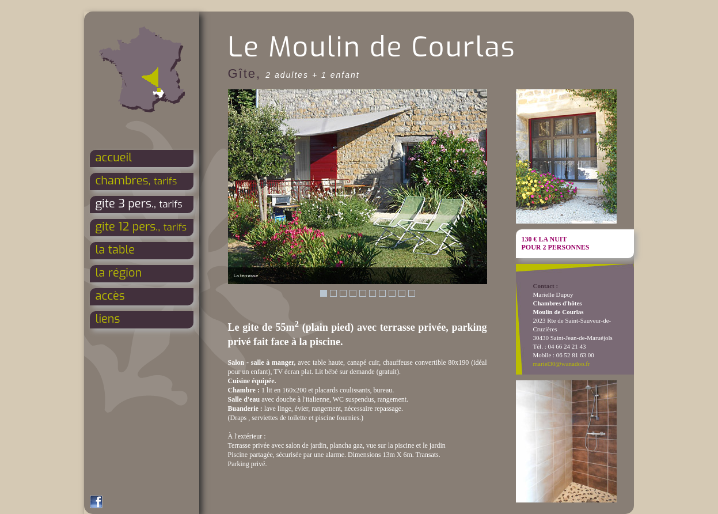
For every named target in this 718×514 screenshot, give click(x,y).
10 (411, 293)
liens (108, 319)
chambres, (136, 180)
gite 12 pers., (141, 227)
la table (115, 250)
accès (110, 296)
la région (119, 273)
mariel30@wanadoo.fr (561, 363)
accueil (114, 157)
